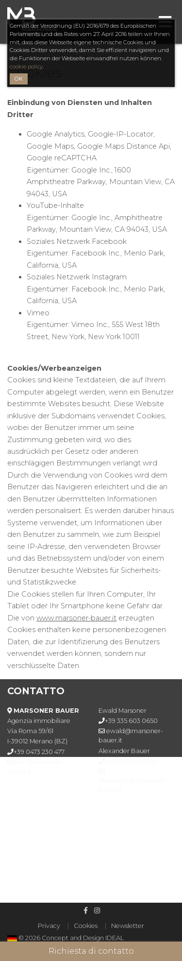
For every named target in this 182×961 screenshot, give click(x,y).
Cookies (86, 925)
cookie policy (26, 66)
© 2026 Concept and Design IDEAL (71, 938)
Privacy (49, 925)
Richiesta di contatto (91, 951)
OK (19, 78)
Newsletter (127, 925)
